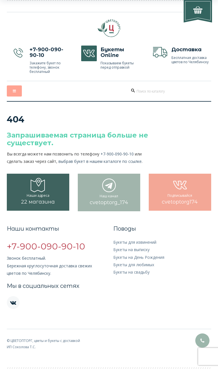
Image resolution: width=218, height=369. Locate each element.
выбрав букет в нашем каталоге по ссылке (100, 161)
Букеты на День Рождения (138, 257)
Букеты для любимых (133, 264)
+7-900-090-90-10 (117, 154)
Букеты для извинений (134, 242)
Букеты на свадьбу (131, 272)
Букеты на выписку (131, 249)
